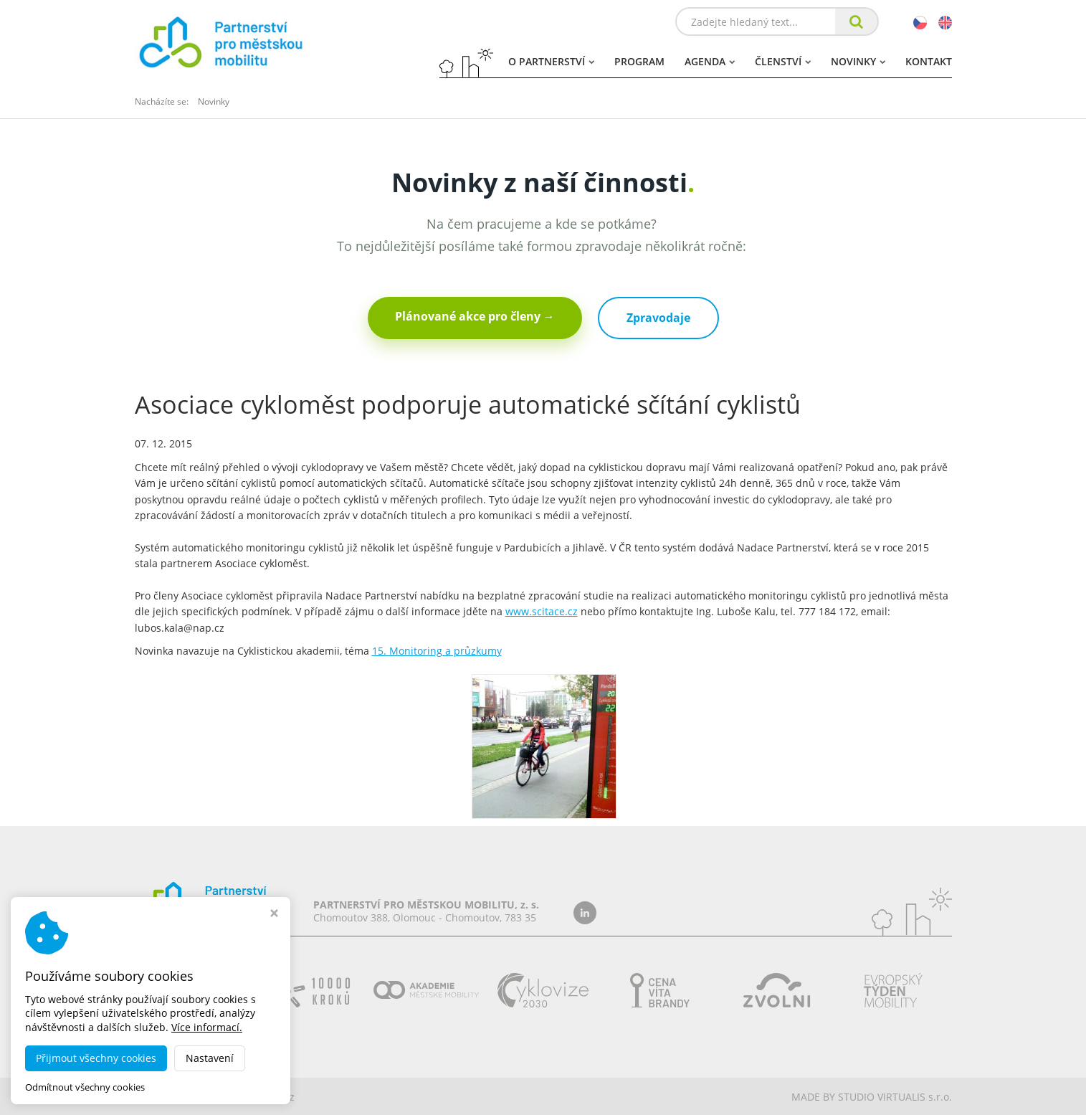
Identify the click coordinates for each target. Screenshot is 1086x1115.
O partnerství (551, 61)
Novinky (858, 61)
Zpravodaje (658, 318)
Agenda (710, 61)
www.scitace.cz (541, 611)
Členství (783, 61)
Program (639, 61)
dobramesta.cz (259, 1097)
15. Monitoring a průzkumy (437, 651)
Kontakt (928, 61)
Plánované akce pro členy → (475, 316)
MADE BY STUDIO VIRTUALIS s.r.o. (871, 1097)
